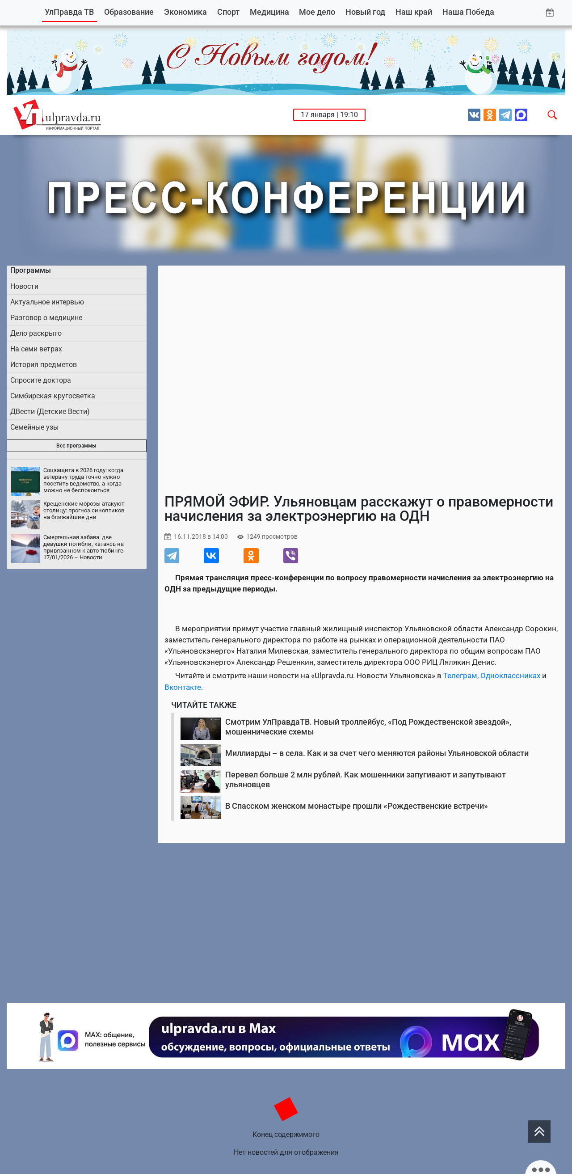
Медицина (269, 12)
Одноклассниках (510, 675)
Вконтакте (182, 687)
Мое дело (317, 12)
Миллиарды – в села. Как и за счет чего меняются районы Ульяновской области (377, 753)
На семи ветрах (36, 349)
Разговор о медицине (46, 317)
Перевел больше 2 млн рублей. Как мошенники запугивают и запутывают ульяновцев (365, 779)
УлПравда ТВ (69, 12)
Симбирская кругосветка (52, 396)
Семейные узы (34, 427)
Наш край (413, 12)
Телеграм (460, 675)
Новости (24, 286)
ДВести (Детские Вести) (50, 411)
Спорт (228, 12)
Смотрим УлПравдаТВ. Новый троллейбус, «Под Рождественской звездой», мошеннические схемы (368, 726)
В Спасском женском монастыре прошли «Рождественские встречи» (356, 806)
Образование (129, 12)
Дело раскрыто (36, 333)
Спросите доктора (40, 380)
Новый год (365, 12)
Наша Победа (468, 12)
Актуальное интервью (47, 302)
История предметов (43, 364)
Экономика (185, 12)
